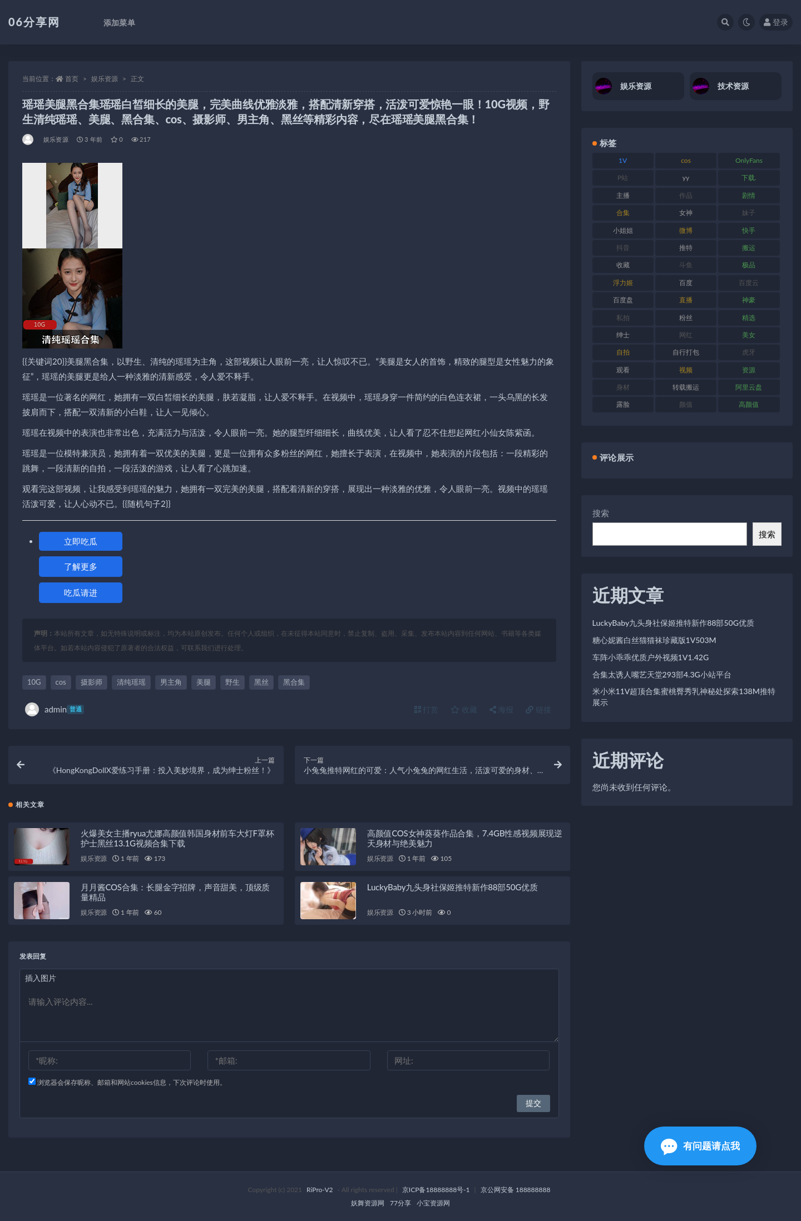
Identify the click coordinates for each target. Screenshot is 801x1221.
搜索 (600, 513)
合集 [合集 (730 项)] (623, 212)
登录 (776, 22)
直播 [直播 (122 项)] (686, 300)
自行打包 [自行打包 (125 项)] (686, 352)
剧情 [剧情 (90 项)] (748, 195)
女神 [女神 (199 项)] (686, 212)
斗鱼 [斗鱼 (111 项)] (686, 265)
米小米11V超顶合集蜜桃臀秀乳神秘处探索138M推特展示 (683, 696)
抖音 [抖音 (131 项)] (623, 247)
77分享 (400, 1203)
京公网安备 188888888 (516, 1189)
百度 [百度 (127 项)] (686, 282)
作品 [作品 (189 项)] (686, 195)
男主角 (171, 681)
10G (34, 681)
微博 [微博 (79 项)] (686, 230)
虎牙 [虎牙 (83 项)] (748, 352)
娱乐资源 (104, 78)
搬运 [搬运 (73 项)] (748, 247)
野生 (232, 681)
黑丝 (261, 681)
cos (61, 681)
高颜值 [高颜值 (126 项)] (749, 404)
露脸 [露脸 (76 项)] (623, 404)
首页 (71, 78)
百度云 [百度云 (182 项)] (749, 282)
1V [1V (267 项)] (623, 160)
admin (54, 709)
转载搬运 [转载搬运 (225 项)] (686, 387)
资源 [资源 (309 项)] (748, 370)
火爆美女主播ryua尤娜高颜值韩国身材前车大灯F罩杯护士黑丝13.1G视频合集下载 (177, 838)
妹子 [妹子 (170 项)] (748, 212)
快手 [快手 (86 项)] (748, 230)
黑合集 (294, 681)
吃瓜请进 (80, 592)
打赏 (426, 709)
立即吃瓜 (80, 541)
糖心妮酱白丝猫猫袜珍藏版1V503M (654, 640)
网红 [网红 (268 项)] (686, 335)
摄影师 (91, 681)
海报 (502, 709)
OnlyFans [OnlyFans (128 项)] (749, 160)
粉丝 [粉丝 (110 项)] (686, 317)
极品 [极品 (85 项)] (748, 265)
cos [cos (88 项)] (686, 160)
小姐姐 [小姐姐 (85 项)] (623, 230)
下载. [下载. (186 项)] (748, 177)
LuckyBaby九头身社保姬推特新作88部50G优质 (452, 887)
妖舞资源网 (367, 1203)
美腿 (203, 681)
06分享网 (34, 21)
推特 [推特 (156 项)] (686, 247)
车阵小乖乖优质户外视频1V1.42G (650, 657)
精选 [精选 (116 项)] (748, 317)
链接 (538, 709)
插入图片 (40, 978)
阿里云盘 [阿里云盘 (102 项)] (748, 387)
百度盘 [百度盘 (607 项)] (623, 300)
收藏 (464, 709)
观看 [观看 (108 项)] (623, 370)
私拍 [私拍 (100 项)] (623, 317)
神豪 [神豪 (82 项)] (748, 300)
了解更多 (80, 566)
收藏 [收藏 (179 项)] (623, 265)
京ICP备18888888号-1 (436, 1189)
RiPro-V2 (319, 1189)
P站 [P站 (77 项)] (622, 177)
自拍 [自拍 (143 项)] (623, 352)
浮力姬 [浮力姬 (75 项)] (623, 282)
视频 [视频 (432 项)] (686, 370)
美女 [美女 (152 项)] (748, 335)
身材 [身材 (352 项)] (623, 387)
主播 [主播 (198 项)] (623, 195)
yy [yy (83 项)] (686, 177)
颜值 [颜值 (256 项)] (686, 404)
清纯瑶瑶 (131, 681)
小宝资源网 (433, 1203)
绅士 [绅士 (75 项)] (623, 335)
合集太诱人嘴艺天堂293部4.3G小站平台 (661, 674)
